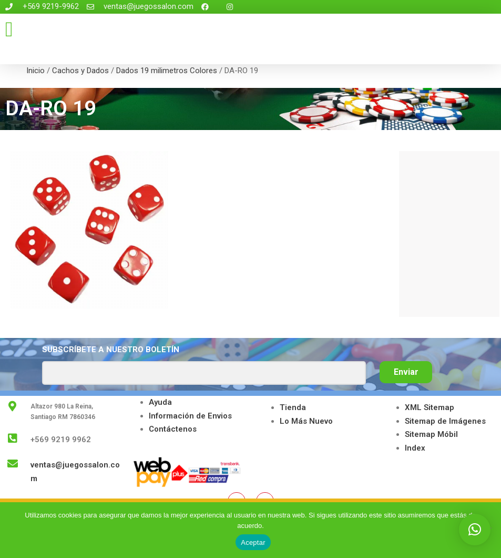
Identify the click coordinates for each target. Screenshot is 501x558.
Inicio (35, 70)
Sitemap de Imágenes (445, 421)
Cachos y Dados (80, 70)
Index (415, 448)
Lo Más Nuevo (306, 421)
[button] (9, 29)
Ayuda (160, 402)
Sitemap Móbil (431, 434)
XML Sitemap (429, 407)
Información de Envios (190, 416)
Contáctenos (173, 429)
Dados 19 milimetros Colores (166, 70)
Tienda (293, 407)
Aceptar (253, 542)
